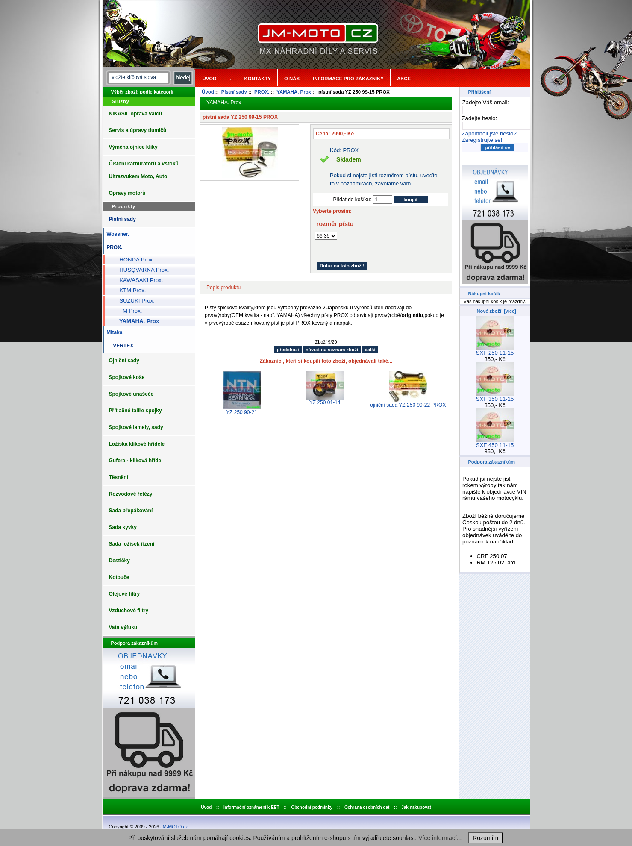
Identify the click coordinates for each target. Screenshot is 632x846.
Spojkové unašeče (131, 394)
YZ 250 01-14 (325, 402)
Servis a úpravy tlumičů (138, 130)
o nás (292, 78)
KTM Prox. (129, 290)
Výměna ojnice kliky (133, 147)
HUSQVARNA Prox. (141, 270)
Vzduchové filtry (129, 611)
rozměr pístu (335, 223)
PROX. (261, 91)
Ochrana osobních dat (367, 807)
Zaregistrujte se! (482, 140)
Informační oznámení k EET (251, 807)
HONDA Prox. (133, 259)
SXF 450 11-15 (495, 442)
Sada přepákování (131, 511)
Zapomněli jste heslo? (489, 133)
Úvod (210, 78)
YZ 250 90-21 (241, 412)
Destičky (119, 561)
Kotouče (119, 577)
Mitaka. (114, 332)
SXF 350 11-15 (495, 396)
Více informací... (440, 837)
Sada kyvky (123, 527)
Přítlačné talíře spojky (135, 411)
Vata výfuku (123, 627)
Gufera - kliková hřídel (136, 461)
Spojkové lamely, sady (136, 427)
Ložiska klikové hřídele (137, 444)
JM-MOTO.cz (174, 826)
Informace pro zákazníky (348, 78)
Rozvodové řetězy (131, 494)
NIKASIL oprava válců (135, 114)
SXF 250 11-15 (495, 350)
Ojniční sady (124, 361)
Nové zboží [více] (496, 311)
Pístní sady (234, 91)
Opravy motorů (127, 193)
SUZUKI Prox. (134, 300)
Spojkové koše (127, 377)
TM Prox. (127, 311)
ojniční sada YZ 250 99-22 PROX (408, 405)
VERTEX (122, 346)
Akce (404, 78)
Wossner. (116, 234)
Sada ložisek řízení (132, 544)
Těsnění (118, 477)
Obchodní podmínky (311, 807)
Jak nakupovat (416, 807)
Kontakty (257, 78)
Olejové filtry (124, 594)
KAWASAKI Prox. (138, 280)
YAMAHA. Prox (293, 91)
